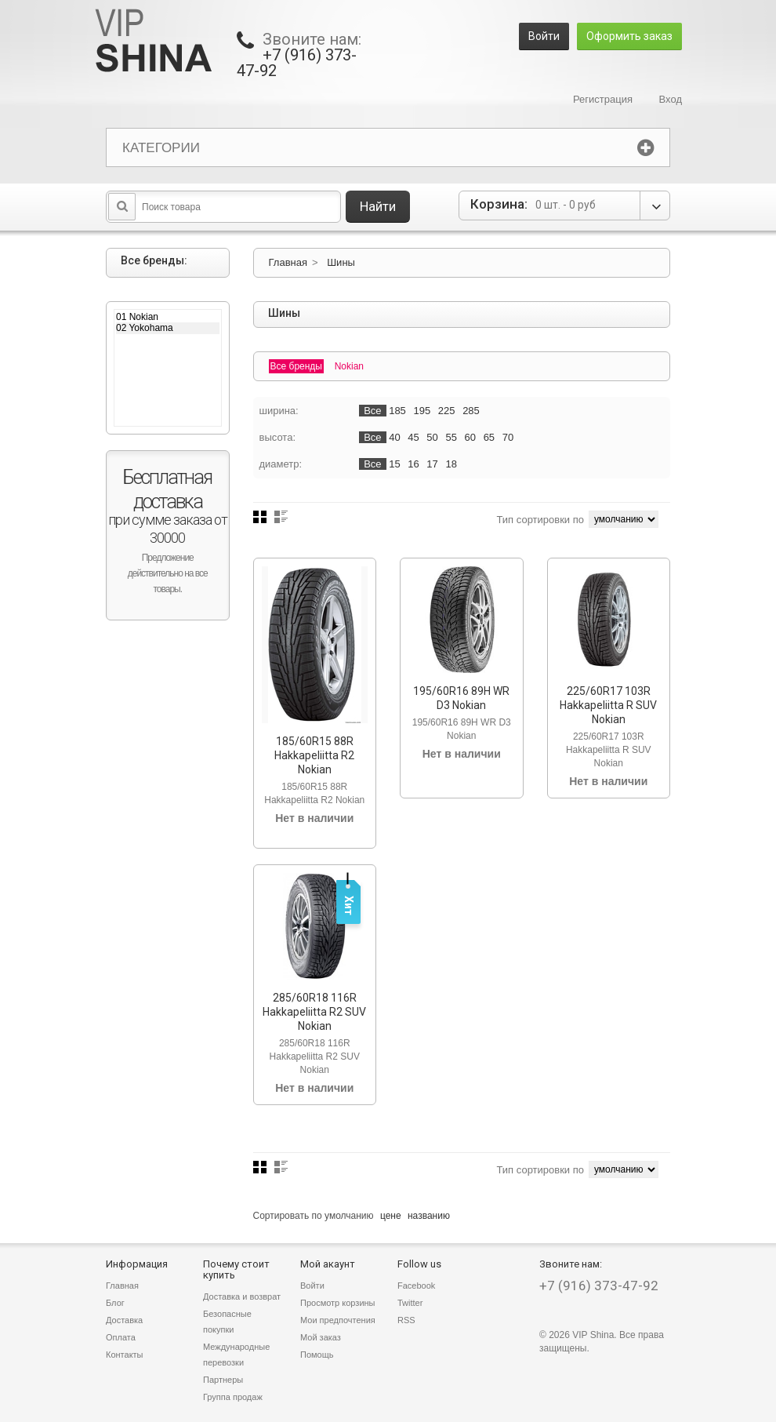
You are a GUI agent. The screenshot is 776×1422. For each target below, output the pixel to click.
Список (281, 517)
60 (470, 437)
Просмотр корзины (337, 1302)
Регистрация (603, 99)
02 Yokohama (167, 327)
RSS (406, 1320)
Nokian (349, 366)
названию (429, 1215)
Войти (544, 36)
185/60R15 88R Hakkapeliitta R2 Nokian (314, 755)
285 (471, 410)
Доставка (124, 1320)
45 (413, 437)
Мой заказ (320, 1337)
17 (431, 464)
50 (431, 437)
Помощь (317, 1354)
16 (413, 464)
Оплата (121, 1337)
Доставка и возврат (242, 1296)
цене (390, 1215)
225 (446, 410)
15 (394, 464)
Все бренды (296, 366)
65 (489, 437)
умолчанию (349, 1215)
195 (421, 410)
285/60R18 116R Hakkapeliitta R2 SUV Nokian (314, 1011)
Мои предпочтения (337, 1320)
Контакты (124, 1354)
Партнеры (223, 1379)
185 (397, 410)
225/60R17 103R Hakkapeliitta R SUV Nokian (608, 705)
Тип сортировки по (540, 520)
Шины (341, 262)
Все (372, 410)
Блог (115, 1302)
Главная (288, 262)
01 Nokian (167, 316)
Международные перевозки (236, 1354)
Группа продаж (233, 1397)
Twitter (409, 1302)
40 (394, 437)
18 (450, 464)
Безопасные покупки (227, 1321)
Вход (670, 99)
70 (507, 437)
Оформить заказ (629, 36)
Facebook (416, 1285)
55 (450, 437)
